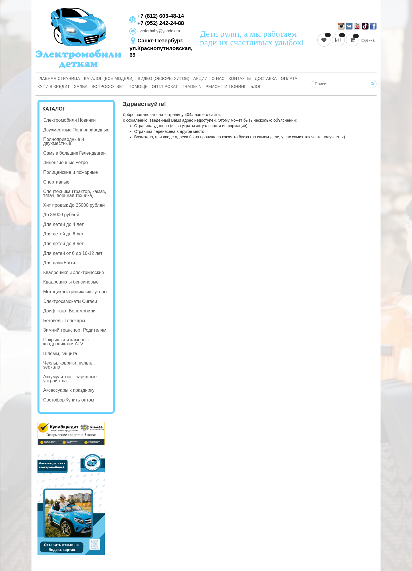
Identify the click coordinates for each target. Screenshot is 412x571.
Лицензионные (58, 162)
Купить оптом (80, 399)
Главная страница (58, 78)
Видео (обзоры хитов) (163, 78)
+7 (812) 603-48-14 (160, 16)
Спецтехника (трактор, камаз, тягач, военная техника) (74, 193)
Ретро (81, 162)
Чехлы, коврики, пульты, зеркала (69, 365)
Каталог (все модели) (109, 78)
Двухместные (57, 129)
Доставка (266, 78)
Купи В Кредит (53, 86)
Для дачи (53, 262)
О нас (218, 78)
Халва (81, 86)
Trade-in (192, 86)
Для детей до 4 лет (63, 224)
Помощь (138, 86)
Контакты (240, 78)
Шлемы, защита (60, 353)
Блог (255, 86)
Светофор (54, 399)
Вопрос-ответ (108, 86)
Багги (69, 262)
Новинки (87, 120)
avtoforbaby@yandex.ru (154, 31)
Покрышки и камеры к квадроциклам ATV (66, 341)
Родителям (94, 330)
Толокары (74, 320)
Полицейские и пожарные (70, 172)
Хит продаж (55, 205)
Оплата (289, 78)
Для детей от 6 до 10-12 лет (72, 253)
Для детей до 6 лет (63, 233)
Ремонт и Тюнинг (225, 86)
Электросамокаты (62, 301)
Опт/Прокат (165, 86)
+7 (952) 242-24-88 (160, 23)
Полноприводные (90, 129)
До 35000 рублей (61, 214)
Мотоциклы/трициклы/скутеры (75, 291)
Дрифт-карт (55, 310)
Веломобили (82, 310)
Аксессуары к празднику (68, 390)
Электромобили (60, 120)
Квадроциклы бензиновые (71, 281)
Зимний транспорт (62, 330)
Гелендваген (92, 153)
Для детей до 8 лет (63, 243)
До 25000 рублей (87, 205)
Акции (200, 78)
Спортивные (56, 182)
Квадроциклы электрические (73, 272)
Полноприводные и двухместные (63, 141)
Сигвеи (89, 301)
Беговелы (53, 320)
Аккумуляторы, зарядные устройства (70, 378)
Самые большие (60, 153)
